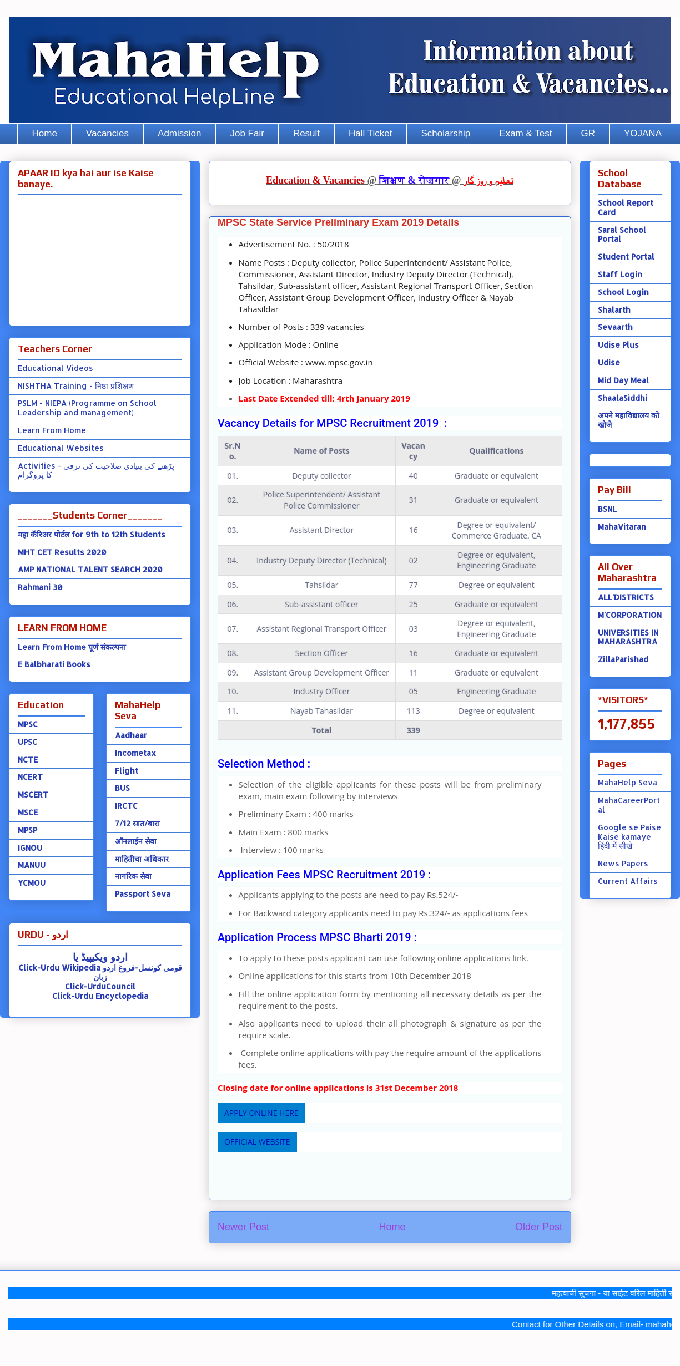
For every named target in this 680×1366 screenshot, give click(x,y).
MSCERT (33, 794)
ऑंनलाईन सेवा (136, 841)
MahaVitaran (622, 526)
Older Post (538, 1226)
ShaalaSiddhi (622, 398)
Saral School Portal (622, 234)
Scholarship (446, 133)
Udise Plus (618, 344)
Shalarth (614, 309)
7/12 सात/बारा (137, 823)
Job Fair (247, 133)
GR (588, 133)
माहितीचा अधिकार (142, 859)
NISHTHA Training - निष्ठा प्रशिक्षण (76, 385)
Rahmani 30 (40, 587)
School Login (623, 292)
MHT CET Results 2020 (62, 552)
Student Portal (626, 256)
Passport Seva (142, 893)
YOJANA (643, 133)
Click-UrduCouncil (100, 986)
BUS (122, 788)
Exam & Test (525, 133)
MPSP (27, 830)
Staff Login (620, 274)
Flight (126, 770)
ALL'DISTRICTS (626, 597)
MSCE (28, 812)
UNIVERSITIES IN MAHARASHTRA (628, 637)
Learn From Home (52, 430)
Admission (179, 133)
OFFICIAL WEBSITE (257, 1141)
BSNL (607, 509)
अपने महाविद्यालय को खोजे (628, 419)
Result (306, 133)
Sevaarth (615, 327)
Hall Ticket (370, 133)
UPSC (27, 742)
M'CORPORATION (630, 614)
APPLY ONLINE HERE (261, 1113)
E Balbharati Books (54, 664)
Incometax (135, 753)
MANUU (32, 865)
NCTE (28, 759)
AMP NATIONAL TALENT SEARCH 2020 (90, 569)
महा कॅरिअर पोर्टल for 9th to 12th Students (91, 534)
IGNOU (30, 847)
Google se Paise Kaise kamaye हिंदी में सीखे (629, 836)
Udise (609, 362)
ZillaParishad (623, 659)
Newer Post (243, 1226)
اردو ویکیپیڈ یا (100, 956)
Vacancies (107, 133)
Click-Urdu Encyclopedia (100, 996)
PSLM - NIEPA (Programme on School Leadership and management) (87, 407)
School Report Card (625, 207)
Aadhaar (131, 735)
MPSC (28, 724)
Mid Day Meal (623, 380)
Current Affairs (628, 881)
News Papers (623, 863)
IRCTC (126, 805)
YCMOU (32, 882)
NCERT (30, 776)
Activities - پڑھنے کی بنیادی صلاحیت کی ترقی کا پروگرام (96, 470)
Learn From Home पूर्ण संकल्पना (72, 647)
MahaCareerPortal (629, 804)
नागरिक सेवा (133, 876)
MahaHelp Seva (627, 782)
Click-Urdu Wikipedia (59, 967)
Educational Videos (55, 368)
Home (44, 133)
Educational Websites (61, 448)
